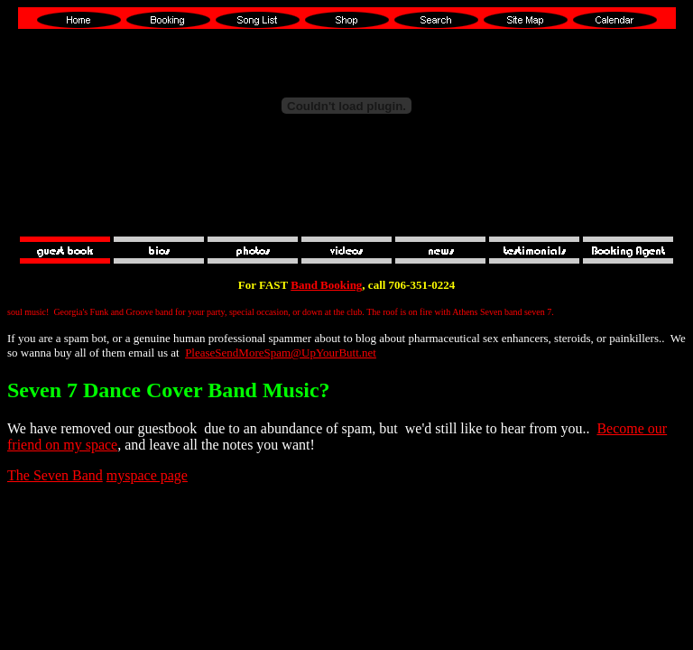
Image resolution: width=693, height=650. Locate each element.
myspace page (147, 475)
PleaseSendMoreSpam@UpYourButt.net (280, 352)
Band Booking (326, 285)
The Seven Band (55, 475)
